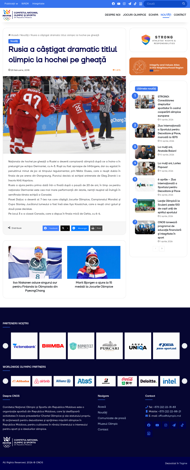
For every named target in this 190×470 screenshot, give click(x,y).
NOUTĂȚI (166, 15)
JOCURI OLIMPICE (134, 15)
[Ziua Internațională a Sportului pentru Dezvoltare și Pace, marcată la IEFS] (145, 131)
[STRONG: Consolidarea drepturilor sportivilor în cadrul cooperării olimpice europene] (145, 102)
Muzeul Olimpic (108, 424)
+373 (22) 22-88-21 (169, 411)
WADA (25, 3)
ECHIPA (153, 15)
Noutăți (24, 35)
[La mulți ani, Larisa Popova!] (145, 168)
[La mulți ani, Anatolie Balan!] (145, 152)
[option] (24, 346)
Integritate (38, 3)
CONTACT (180, 15)
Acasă (13, 35)
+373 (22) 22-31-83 (164, 407)
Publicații (10, 3)
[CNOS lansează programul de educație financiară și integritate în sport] (145, 227)
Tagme (183, 463)
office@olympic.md (169, 416)
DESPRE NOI (112, 15)
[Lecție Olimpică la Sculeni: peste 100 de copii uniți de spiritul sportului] (145, 206)
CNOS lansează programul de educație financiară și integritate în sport (169, 230)
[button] (5, 346)
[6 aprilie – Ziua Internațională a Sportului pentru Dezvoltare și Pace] (145, 185)
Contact (103, 429)
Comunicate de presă (112, 418)
